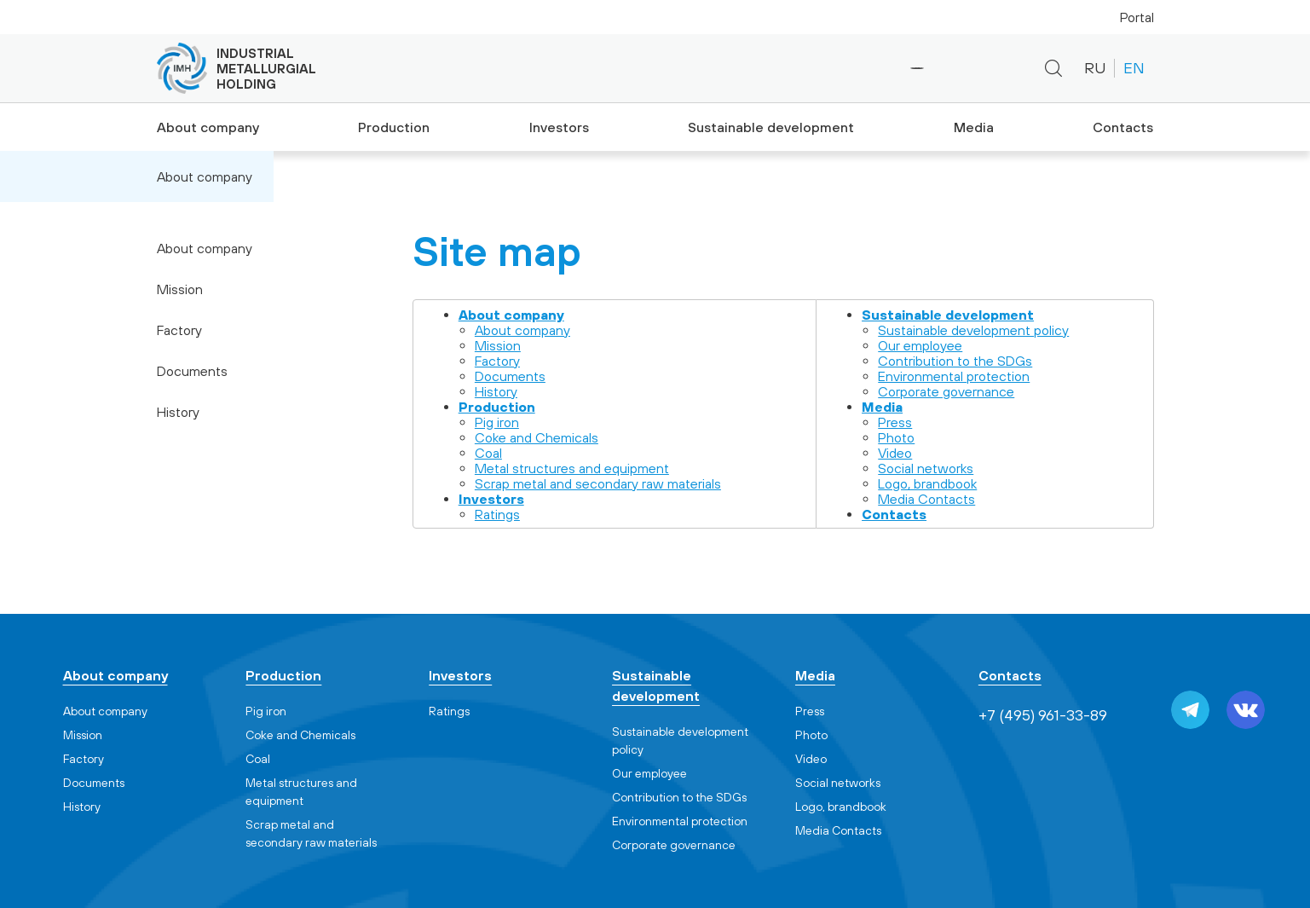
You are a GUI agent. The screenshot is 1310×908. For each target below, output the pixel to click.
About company (204, 127)
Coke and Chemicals (536, 437)
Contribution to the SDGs (955, 360)
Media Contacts (926, 498)
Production (392, 127)
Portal (1137, 17)
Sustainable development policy (973, 330)
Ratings (497, 514)
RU (1094, 68)
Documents (192, 371)
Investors (559, 127)
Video (895, 452)
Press (895, 422)
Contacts (1124, 127)
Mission (180, 289)
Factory (179, 330)
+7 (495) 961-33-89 (859, 69)
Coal (488, 452)
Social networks (925, 468)
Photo (896, 437)
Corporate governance (946, 391)
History (178, 411)
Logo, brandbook (927, 483)
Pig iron (497, 422)
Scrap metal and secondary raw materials (598, 483)
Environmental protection (954, 376)
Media (971, 127)
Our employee (920, 345)
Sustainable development (770, 127)
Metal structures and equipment (572, 468)
